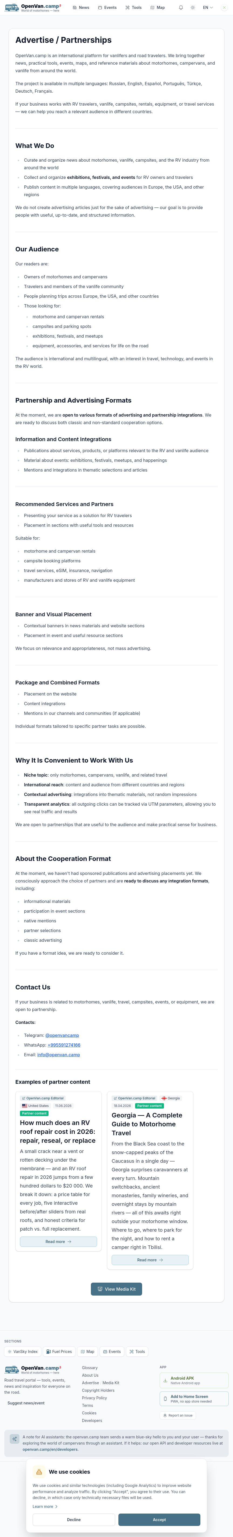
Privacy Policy (94, 1398)
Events (107, 7)
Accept (159, 1519)
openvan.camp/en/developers (50, 1449)
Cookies (89, 1413)
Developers (92, 1420)
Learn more (46, 1506)
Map (87, 1351)
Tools (137, 1351)
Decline (74, 1519)
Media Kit (110, 1382)
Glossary (90, 1367)
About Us (90, 1375)
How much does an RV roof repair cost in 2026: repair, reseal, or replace (57, 1131)
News (81, 7)
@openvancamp (62, 1035)
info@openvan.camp (58, 1054)
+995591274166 (63, 1045)
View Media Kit (116, 1289)
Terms (87, 1405)
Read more (58, 1241)
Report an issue (178, 1415)
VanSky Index (23, 1351)
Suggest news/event (26, 1403)
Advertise (90, 1382)
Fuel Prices (59, 1351)
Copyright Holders (98, 1390)
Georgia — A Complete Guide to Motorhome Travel (147, 1124)
